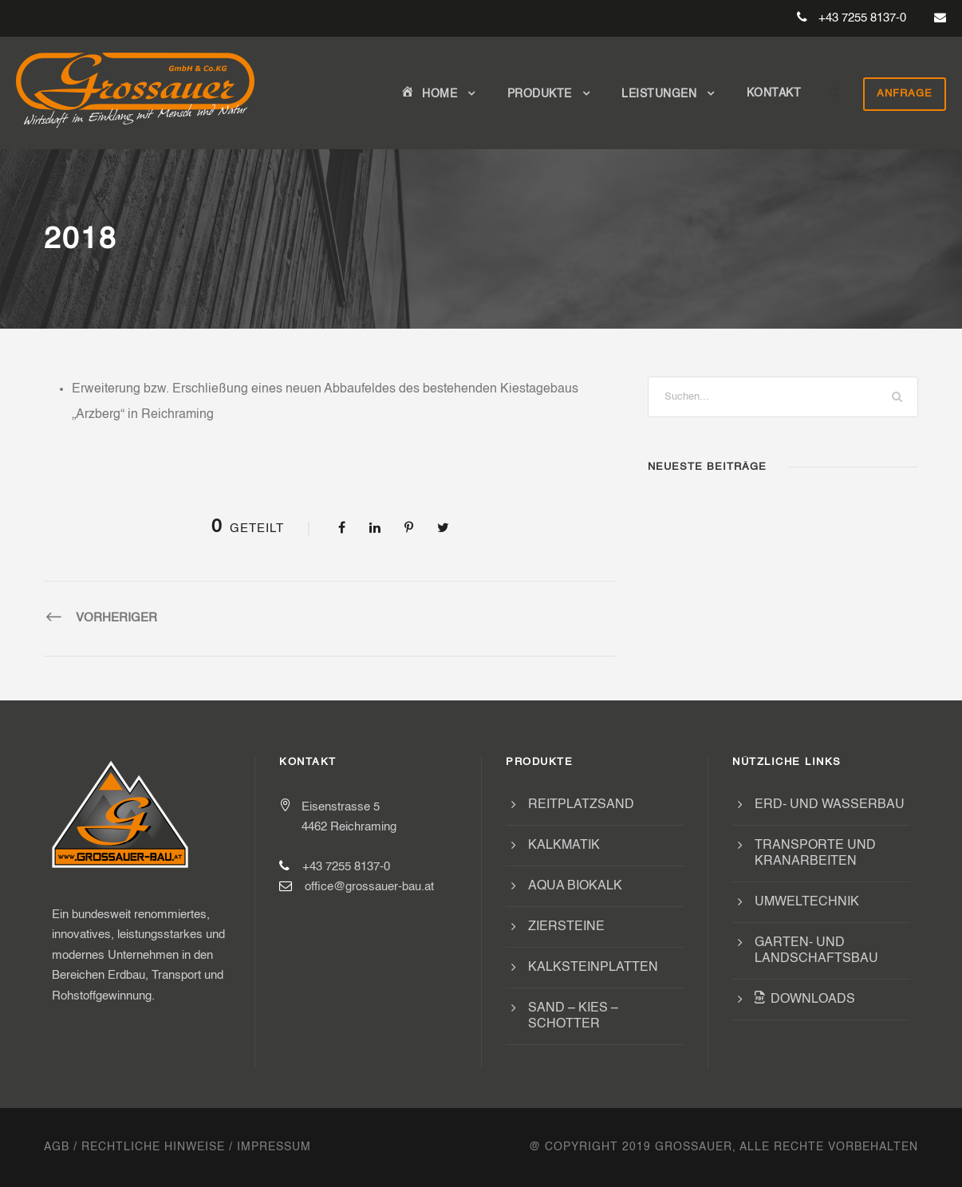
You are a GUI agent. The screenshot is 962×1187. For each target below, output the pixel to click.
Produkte (539, 94)
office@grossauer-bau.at (369, 887)
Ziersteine (566, 927)
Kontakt (774, 93)
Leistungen (658, 94)
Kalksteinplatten (593, 967)
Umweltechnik (807, 902)
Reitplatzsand (581, 805)
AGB (56, 1147)
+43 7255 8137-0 (862, 18)
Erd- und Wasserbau (830, 805)
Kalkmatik (564, 845)
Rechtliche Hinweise (153, 1147)
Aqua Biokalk (575, 886)
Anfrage (904, 94)
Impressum (274, 1147)
